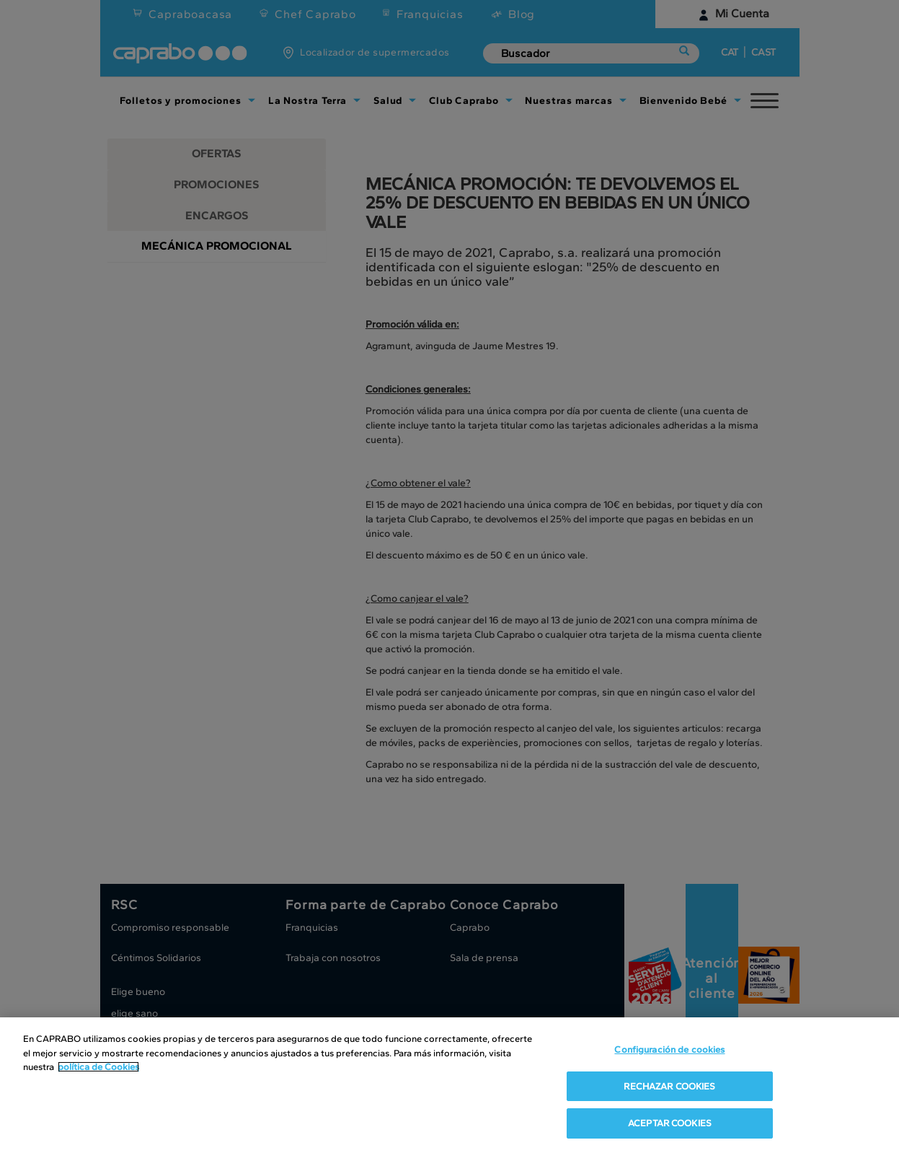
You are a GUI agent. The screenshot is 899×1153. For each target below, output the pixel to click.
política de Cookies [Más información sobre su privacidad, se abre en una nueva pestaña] (98, 1066)
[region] (449, 1085)
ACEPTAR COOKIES (670, 1123)
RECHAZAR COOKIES (669, 1086)
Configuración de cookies (669, 1049)
